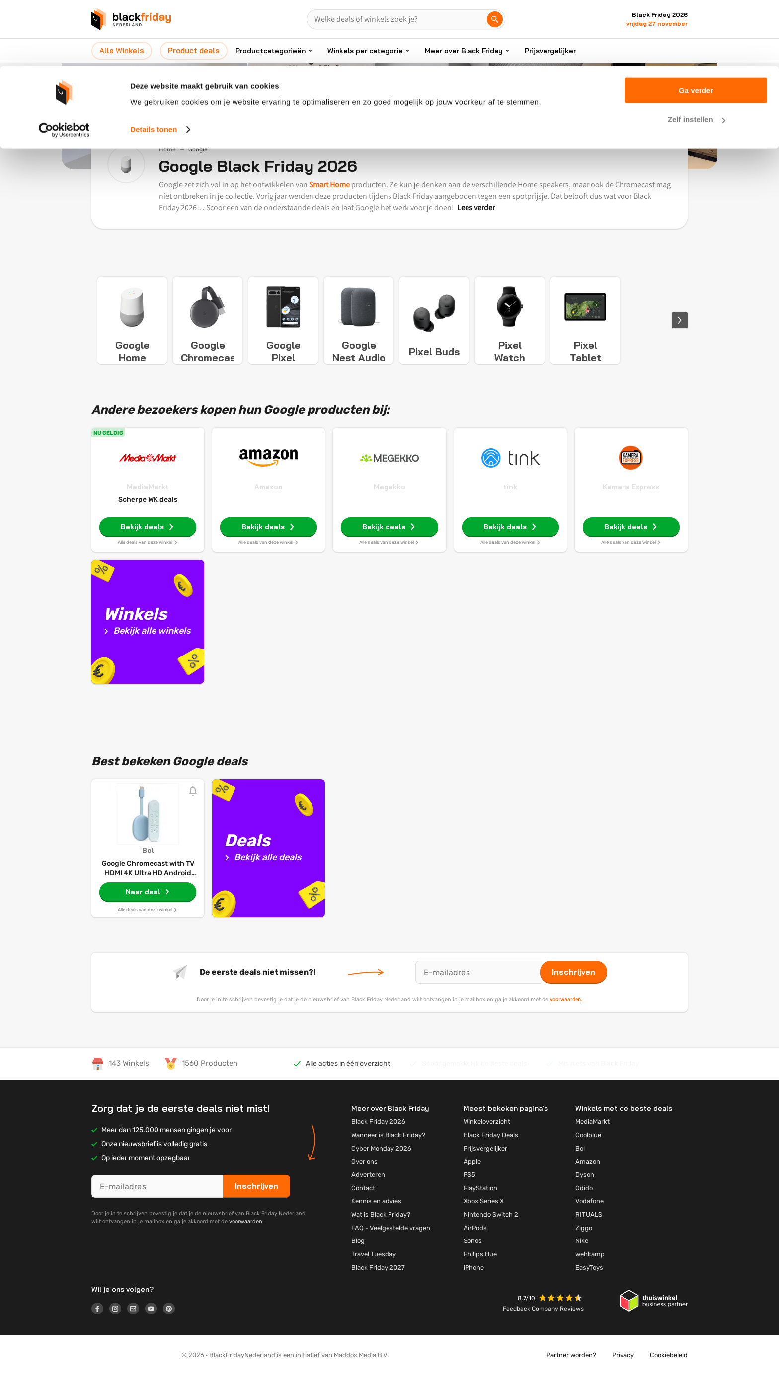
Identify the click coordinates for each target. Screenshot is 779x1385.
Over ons (364, 1171)
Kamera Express (631, 496)
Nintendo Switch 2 (491, 1224)
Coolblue (588, 1145)
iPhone (474, 1277)
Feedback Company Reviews (543, 1318)
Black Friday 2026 (378, 1131)
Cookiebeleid (669, 1365)
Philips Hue (480, 1264)
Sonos (473, 1250)
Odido (584, 1198)
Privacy (623, 1365)
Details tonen (153, 63)
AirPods (475, 1237)
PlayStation (480, 1198)
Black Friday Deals (491, 1145)
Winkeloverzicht (487, 1131)
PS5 (469, 1184)
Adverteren (368, 1184)
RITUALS (588, 1224)
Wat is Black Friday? (380, 1224)
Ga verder (696, 24)
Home (167, 149)
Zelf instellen (696, 54)
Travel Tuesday (373, 1264)
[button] (561, 1308)
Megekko (389, 496)
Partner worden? (571, 1365)
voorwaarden (565, 1009)
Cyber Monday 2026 (381, 1158)
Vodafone (589, 1211)
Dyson (584, 1184)
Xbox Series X (484, 1211)
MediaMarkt (148, 496)
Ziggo (583, 1237)
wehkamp (590, 1264)
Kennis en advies (376, 1211)
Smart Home (329, 184)
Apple (472, 1171)
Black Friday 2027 (378, 1277)
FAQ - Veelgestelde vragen (390, 1237)
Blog (358, 1250)
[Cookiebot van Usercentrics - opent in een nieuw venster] (64, 63)
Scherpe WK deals (147, 509)
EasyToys (589, 1277)
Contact (363, 1198)
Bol (580, 1158)
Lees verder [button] (476, 207)
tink (510, 496)
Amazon (268, 496)
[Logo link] (100, 1319)
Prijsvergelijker (485, 1158)
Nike (581, 1250)
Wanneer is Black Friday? (388, 1145)
